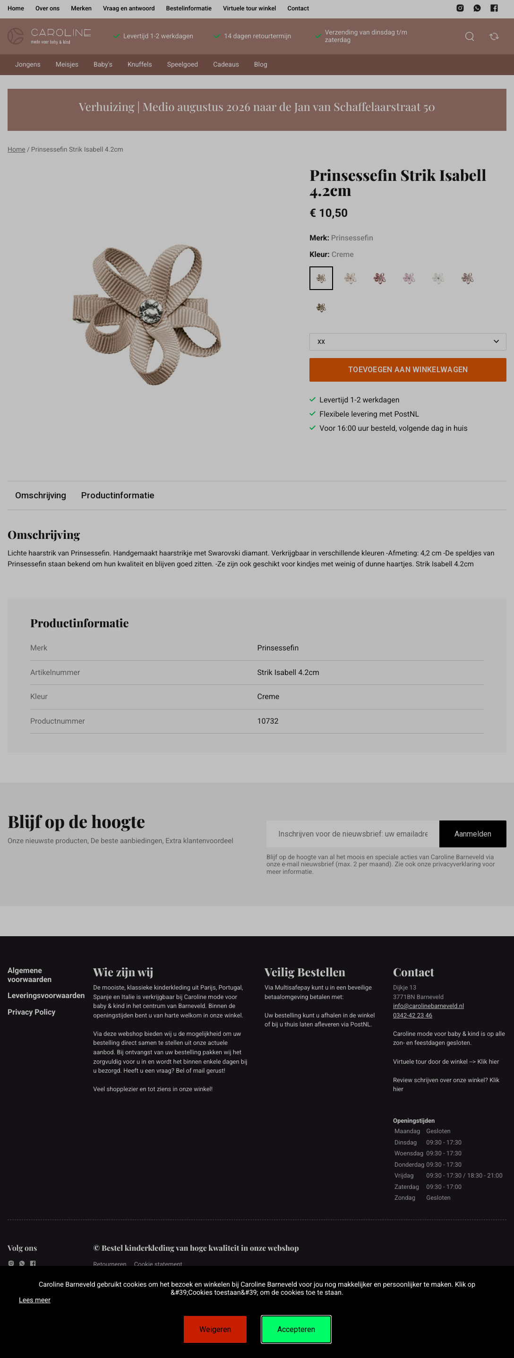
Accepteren (296, 1329)
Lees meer (35, 1300)
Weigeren (215, 1329)
